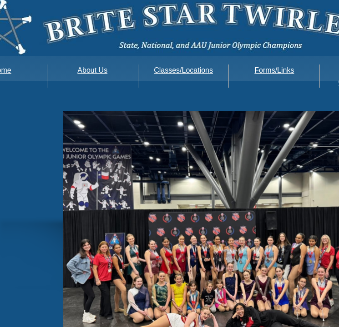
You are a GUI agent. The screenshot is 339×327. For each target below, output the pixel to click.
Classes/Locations (183, 70)
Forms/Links (274, 70)
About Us (92, 70)
